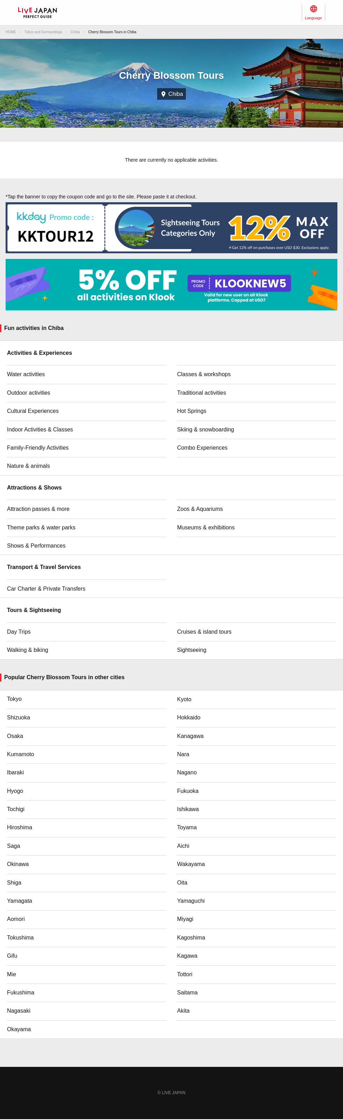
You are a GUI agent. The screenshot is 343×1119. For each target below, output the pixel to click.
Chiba (75, 32)
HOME (11, 32)
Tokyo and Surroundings (43, 32)
